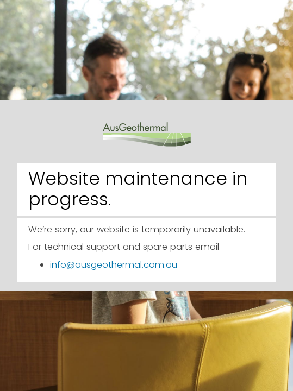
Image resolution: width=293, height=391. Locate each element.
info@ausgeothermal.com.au (113, 264)
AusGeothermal (146, 128)
